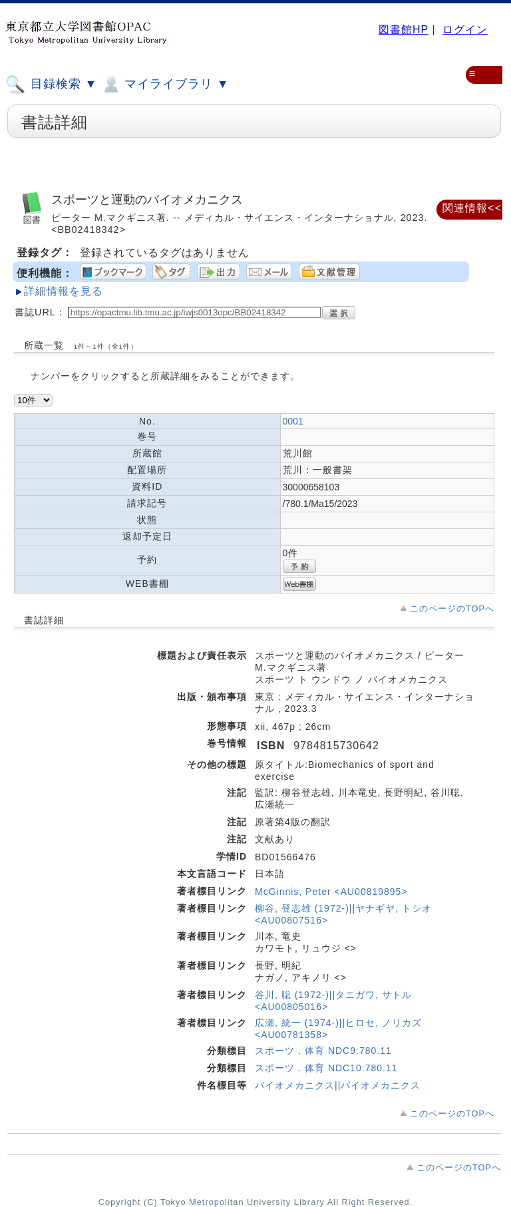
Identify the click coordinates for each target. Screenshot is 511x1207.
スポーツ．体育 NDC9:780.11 (323, 1050)
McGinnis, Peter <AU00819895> (331, 891)
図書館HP (403, 29)
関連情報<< (472, 208)
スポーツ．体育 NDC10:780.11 (326, 1068)
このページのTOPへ (452, 608)
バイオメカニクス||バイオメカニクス (338, 1085)
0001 (293, 421)
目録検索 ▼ (51, 84)
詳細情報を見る (63, 291)
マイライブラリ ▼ (164, 84)
